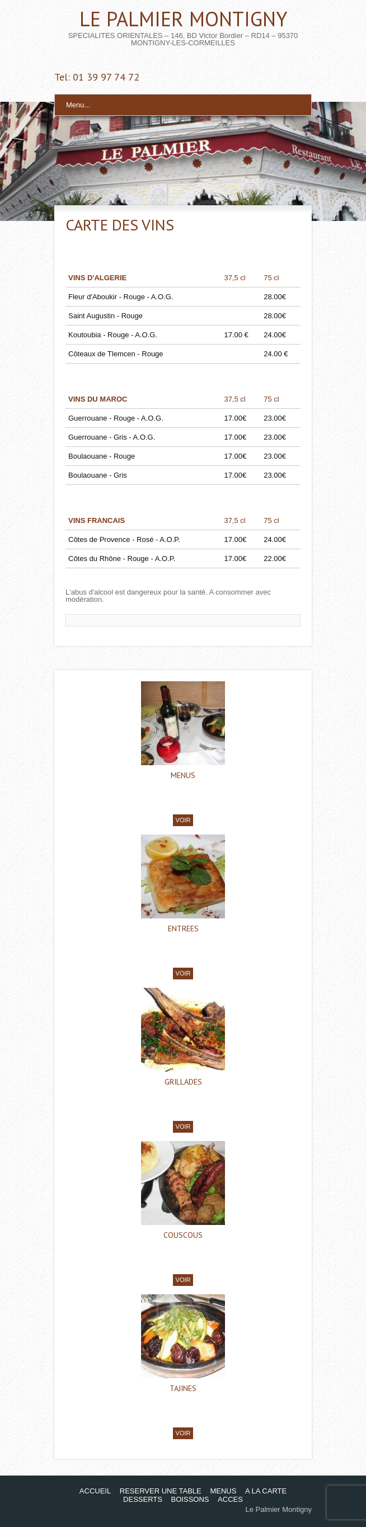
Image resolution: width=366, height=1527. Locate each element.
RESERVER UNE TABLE (160, 1491)
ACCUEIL (95, 1491)
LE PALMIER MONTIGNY (183, 19)
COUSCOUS (183, 1235)
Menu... (78, 105)
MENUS (183, 775)
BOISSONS (190, 1499)
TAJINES (183, 1388)
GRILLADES (183, 1082)
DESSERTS (142, 1499)
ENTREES (183, 928)
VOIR (183, 820)
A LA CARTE (266, 1491)
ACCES (230, 1499)
